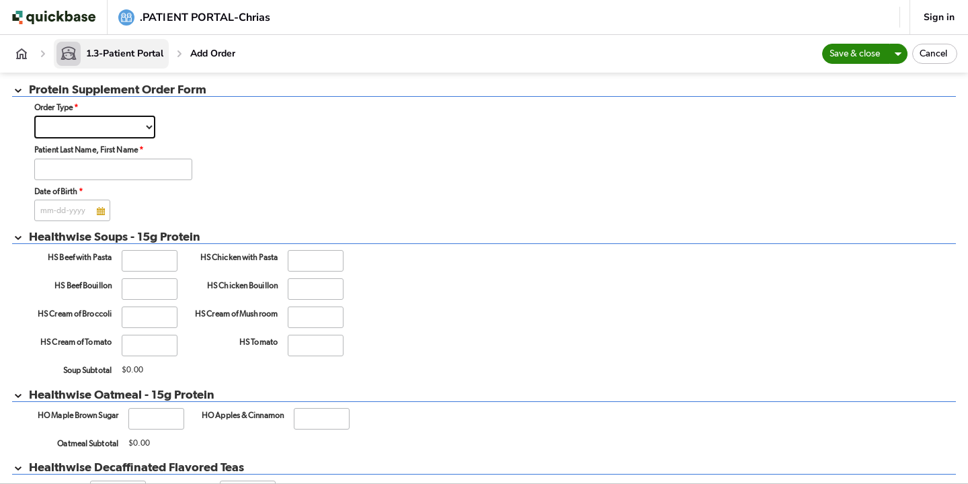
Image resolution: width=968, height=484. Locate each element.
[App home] (21, 54)
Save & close (855, 53)
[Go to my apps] (57, 17)
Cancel (933, 53)
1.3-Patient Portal (124, 53)
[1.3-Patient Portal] (111, 54)
